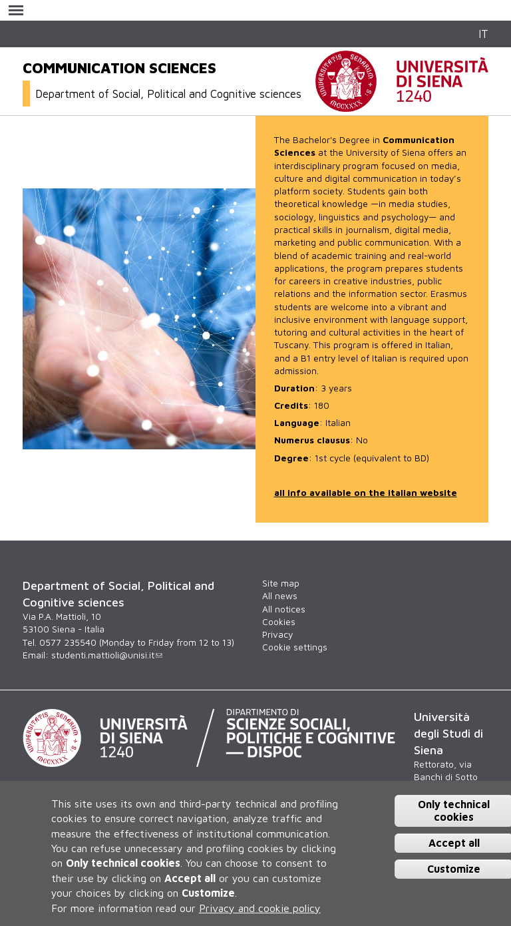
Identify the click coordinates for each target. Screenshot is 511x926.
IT (483, 33)
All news (279, 595)
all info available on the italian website (365, 492)
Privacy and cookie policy (260, 908)
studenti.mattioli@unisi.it (106, 655)
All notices (283, 609)
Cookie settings (294, 647)
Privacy (277, 634)
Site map (280, 583)
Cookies (278, 621)
